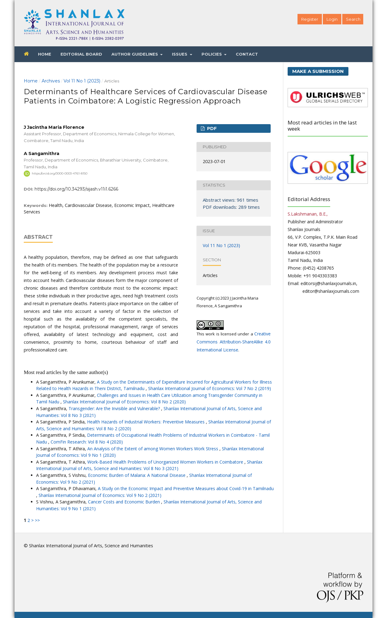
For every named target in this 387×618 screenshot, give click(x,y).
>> (37, 520)
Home (44, 54)
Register (309, 19)
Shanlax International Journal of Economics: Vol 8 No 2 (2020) (124, 402)
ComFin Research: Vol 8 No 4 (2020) (87, 442)
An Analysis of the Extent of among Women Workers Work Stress (153, 449)
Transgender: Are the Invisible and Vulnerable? (115, 408)
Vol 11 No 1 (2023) (82, 81)
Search (353, 19)
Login (332, 19)
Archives (51, 81)
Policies (212, 54)
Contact (247, 54)
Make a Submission (318, 71)
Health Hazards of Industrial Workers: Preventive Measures (146, 422)
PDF (211, 128)
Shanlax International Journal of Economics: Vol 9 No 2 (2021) (100, 495)
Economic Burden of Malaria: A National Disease (137, 475)
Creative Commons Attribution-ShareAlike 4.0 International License (234, 342)
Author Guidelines (135, 54)
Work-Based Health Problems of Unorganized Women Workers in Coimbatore (165, 462)
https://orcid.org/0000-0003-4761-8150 (59, 173)
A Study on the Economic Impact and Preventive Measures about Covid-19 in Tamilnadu (186, 488)
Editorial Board (81, 54)
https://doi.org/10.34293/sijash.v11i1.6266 (76, 189)
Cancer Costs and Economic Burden (124, 502)
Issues (180, 54)
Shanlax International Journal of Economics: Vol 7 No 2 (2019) (209, 388)
